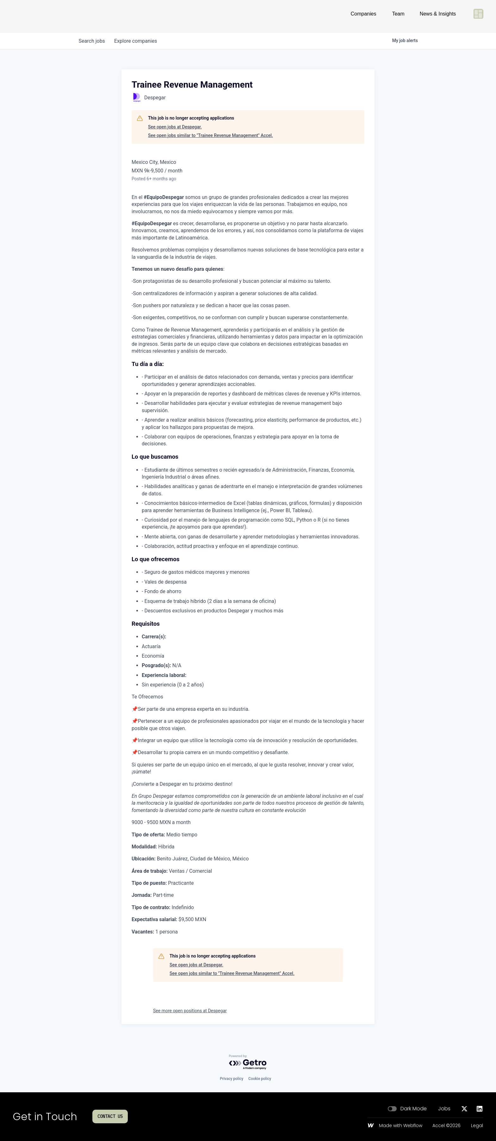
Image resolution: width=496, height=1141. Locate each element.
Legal (477, 1126)
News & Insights (438, 16)
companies (136, 41)
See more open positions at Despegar (190, 1010)
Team (398, 16)
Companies (363, 16)
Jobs (444, 1109)
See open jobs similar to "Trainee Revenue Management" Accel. (210, 135)
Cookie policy (259, 1078)
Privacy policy (231, 1078)
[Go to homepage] (33, 16)
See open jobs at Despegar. (175, 126)
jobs (92, 41)
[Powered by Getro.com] (248, 1062)
